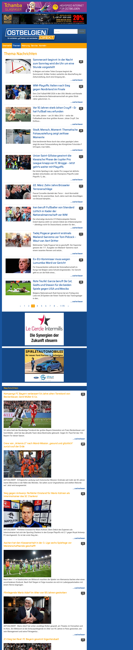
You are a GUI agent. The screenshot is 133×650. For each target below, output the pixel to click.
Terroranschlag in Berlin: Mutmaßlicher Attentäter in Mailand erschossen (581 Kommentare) (67, 481)
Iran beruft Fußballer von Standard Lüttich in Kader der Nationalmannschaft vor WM (53, 211)
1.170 (62, 306)
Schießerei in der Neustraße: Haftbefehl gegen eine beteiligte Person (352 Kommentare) (67, 542)
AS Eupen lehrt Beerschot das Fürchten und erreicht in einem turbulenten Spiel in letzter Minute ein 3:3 (23, 484)
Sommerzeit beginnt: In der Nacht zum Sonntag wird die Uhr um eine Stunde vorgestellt (53, 63)
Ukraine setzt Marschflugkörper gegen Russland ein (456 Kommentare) (66, 504)
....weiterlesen (76, 80)
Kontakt (42, 46)
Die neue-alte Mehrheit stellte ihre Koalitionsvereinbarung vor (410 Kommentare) (64, 522)
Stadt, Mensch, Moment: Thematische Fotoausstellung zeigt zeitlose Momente (55, 133)
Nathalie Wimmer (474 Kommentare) (66, 499)
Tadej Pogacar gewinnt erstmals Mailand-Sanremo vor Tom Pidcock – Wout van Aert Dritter (54, 237)
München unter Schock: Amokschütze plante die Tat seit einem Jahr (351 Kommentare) (66, 550)
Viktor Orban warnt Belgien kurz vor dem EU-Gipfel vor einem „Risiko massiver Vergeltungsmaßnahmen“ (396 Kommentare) (67, 532)
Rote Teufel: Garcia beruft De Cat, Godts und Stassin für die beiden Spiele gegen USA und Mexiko (52, 285)
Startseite (7, 46)
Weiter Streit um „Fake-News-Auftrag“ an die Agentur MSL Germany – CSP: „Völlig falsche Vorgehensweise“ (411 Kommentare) (67, 513)
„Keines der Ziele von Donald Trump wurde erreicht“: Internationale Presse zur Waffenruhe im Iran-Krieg (23, 475)
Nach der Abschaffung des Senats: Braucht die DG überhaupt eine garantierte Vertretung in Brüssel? (20, 510)
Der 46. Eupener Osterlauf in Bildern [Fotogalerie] (21, 517)
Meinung (26, 46)
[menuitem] (7, 45)
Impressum (55, 643)
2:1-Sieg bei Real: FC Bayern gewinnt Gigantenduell (21, 524)
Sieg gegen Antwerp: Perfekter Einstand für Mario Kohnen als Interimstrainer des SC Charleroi (23, 501)
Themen (16, 46)
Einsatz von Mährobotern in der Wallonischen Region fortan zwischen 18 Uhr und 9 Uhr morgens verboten (23, 467)
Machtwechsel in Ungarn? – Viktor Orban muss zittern (22, 336)
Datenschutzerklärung (73, 643)
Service (34, 46)
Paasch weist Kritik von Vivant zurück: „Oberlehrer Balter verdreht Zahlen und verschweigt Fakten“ (22, 493)
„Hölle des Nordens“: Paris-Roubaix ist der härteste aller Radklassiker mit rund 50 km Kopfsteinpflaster (22, 326)
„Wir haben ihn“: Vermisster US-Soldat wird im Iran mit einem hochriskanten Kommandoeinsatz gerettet (21, 537)
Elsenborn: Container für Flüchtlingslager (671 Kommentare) (67, 474)
